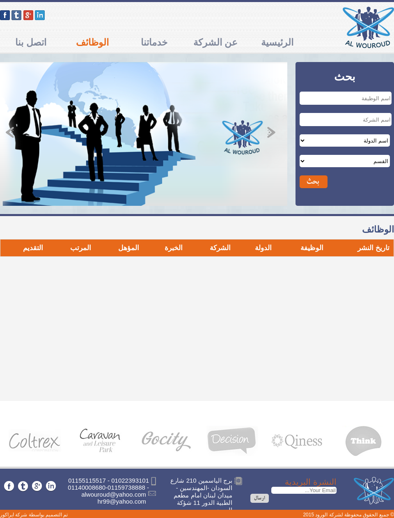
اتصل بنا (30, 42)
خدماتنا (154, 42)
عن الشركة (215, 42)
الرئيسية (277, 42)
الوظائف (92, 42)
